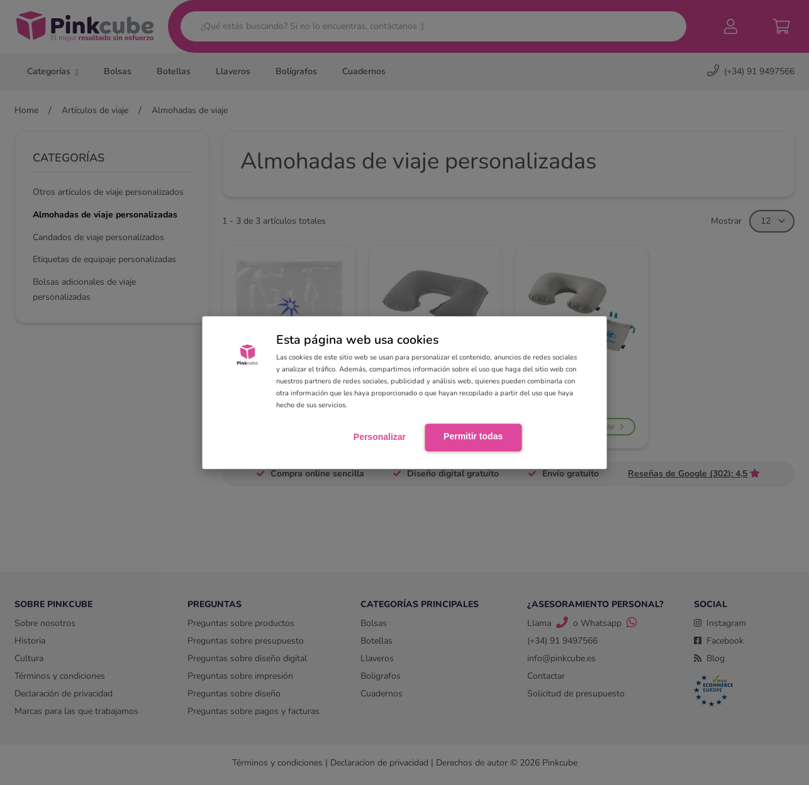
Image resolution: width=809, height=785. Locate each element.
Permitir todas (473, 437)
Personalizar (380, 437)
